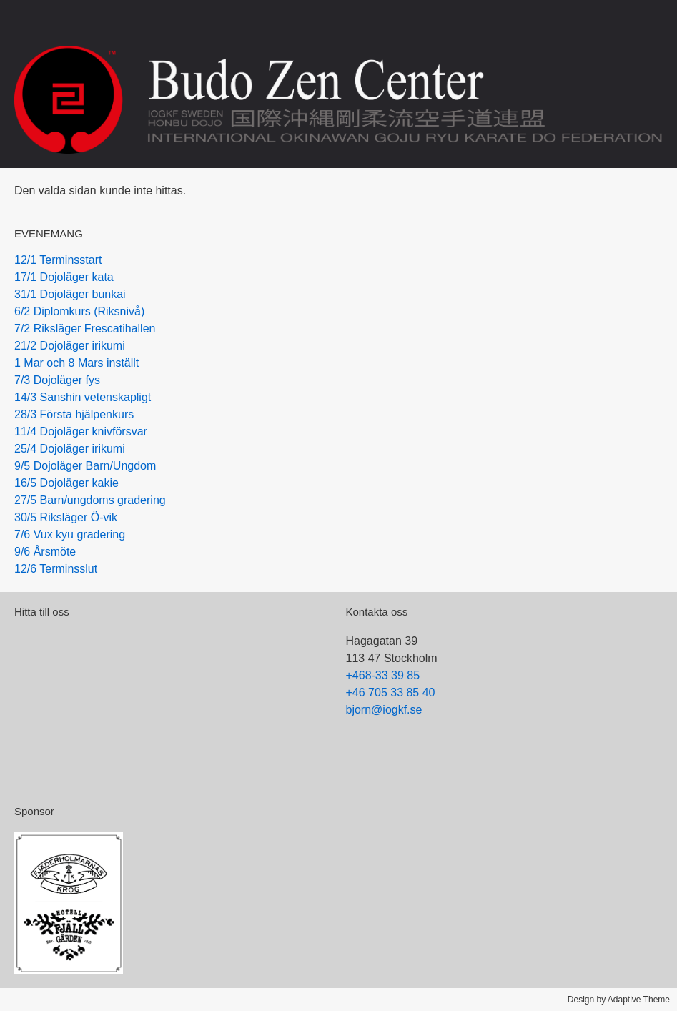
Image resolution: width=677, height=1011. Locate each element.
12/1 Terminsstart (58, 260)
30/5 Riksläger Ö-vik (65, 517)
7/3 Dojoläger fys (57, 380)
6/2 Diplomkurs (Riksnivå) (79, 311)
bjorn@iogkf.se (384, 710)
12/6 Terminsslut (55, 569)
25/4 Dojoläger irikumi (69, 449)
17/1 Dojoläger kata (64, 277)
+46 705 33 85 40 (390, 692)
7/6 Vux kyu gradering (69, 534)
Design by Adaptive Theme (619, 1000)
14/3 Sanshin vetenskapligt (82, 397)
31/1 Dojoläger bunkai (70, 294)
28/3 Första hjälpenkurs (74, 414)
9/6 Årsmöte (45, 552)
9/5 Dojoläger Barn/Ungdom (85, 466)
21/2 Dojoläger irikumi (69, 346)
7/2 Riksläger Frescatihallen (84, 328)
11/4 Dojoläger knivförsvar (80, 431)
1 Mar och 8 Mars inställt (76, 363)
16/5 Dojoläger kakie (66, 483)
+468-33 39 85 (383, 675)
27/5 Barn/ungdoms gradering (90, 500)
